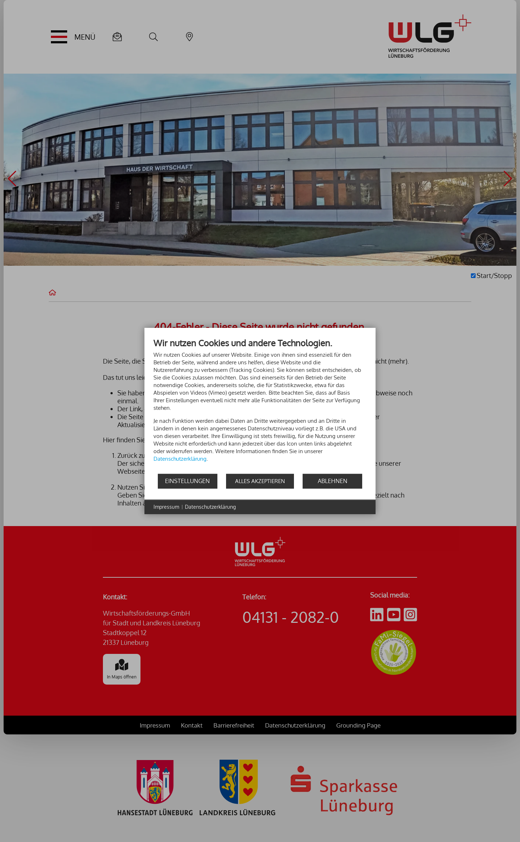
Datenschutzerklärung (210, 507)
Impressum (166, 507)
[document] (260, 405)
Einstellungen (187, 481)
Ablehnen (332, 481)
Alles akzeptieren (260, 481)
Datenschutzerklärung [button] (180, 458)
